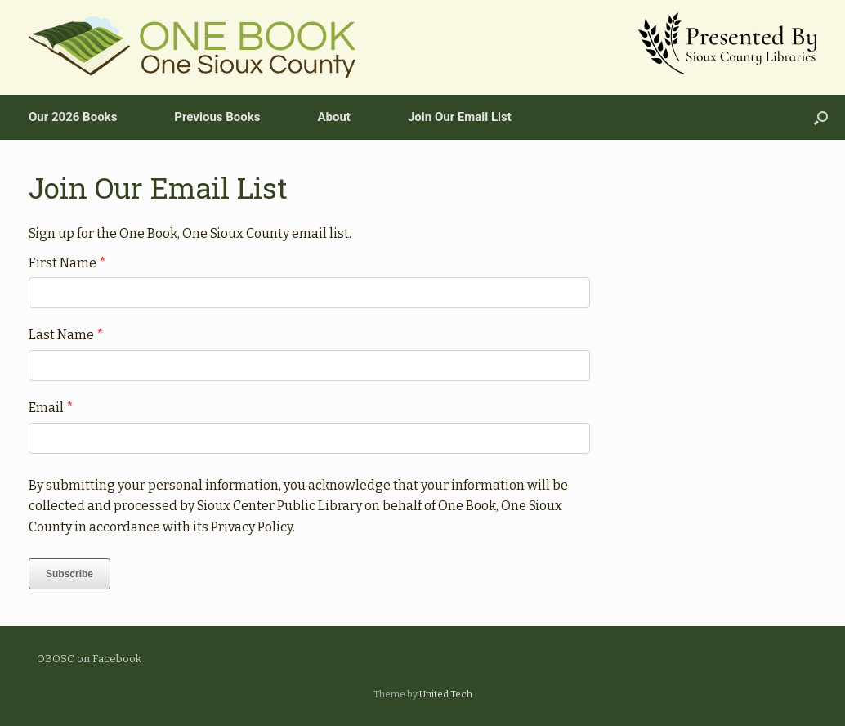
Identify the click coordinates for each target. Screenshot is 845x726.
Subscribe (69, 574)
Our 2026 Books (73, 117)
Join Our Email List (460, 117)
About (333, 117)
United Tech (445, 694)
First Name (67, 263)
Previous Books (217, 117)
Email (51, 407)
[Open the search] (821, 117)
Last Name (66, 335)
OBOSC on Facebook (89, 658)
